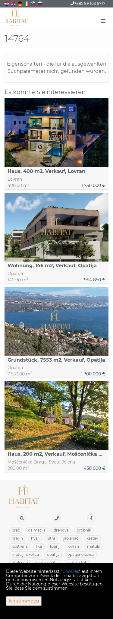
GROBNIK (84, 530)
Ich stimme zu (24, 601)
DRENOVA (61, 530)
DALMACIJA (37, 530)
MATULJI (93, 546)
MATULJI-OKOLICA (25, 554)
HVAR (35, 538)
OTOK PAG (20, 562)
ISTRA (51, 538)
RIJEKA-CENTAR (47, 562)
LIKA (39, 546)
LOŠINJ (54, 546)
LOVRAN (73, 546)
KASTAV (92, 538)
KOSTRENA (20, 546)
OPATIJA (53, 554)
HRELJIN (17, 538)
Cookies (70, 571)
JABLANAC (70, 538)
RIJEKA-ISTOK (77, 562)
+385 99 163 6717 (88, 3)
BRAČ (16, 530)
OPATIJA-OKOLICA (80, 554)
